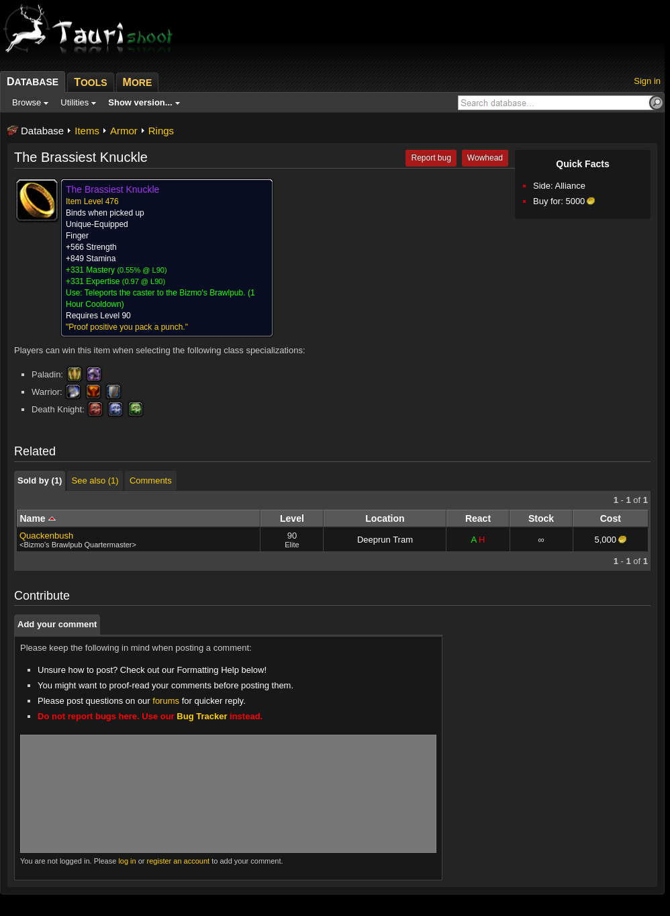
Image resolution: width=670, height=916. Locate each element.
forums (165, 701)
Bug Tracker (202, 716)
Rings (161, 130)
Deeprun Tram (385, 540)
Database (42, 130)
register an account (178, 861)
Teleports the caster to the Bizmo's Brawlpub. (165, 292)
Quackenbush (46, 536)
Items (87, 130)
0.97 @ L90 (143, 281)
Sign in (647, 81)
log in (127, 861)
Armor (124, 130)
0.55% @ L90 (141, 270)
